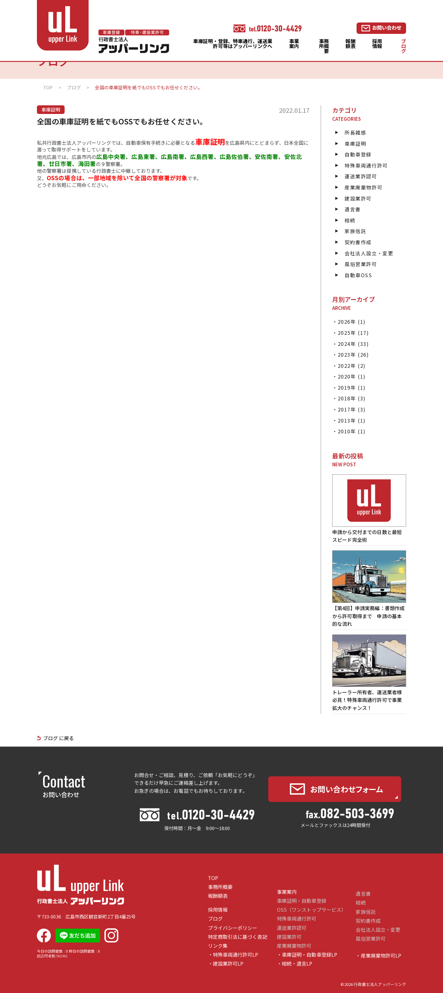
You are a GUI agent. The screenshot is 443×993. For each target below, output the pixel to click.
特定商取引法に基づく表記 (237, 937)
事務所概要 (324, 46)
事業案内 (294, 43)
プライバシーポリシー (232, 928)
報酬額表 (350, 43)
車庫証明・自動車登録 (301, 901)
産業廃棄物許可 (363, 187)
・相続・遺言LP (295, 964)
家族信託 (355, 231)
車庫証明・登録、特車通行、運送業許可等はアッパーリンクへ (232, 43)
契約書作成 (358, 242)
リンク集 (218, 946)
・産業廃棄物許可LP (378, 956)
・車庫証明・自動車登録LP (307, 955)
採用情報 (377, 43)
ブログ (403, 46)
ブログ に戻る (58, 738)
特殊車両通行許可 (366, 165)
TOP (213, 878)
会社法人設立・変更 (369, 253)
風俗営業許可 (361, 264)
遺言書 (353, 209)
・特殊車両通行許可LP (233, 955)
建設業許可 (358, 198)
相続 (350, 220)
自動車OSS (358, 275)
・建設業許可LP (226, 964)
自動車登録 (358, 154)
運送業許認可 (361, 176)
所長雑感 (355, 132)
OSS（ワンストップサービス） (311, 910)
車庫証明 (355, 143)
